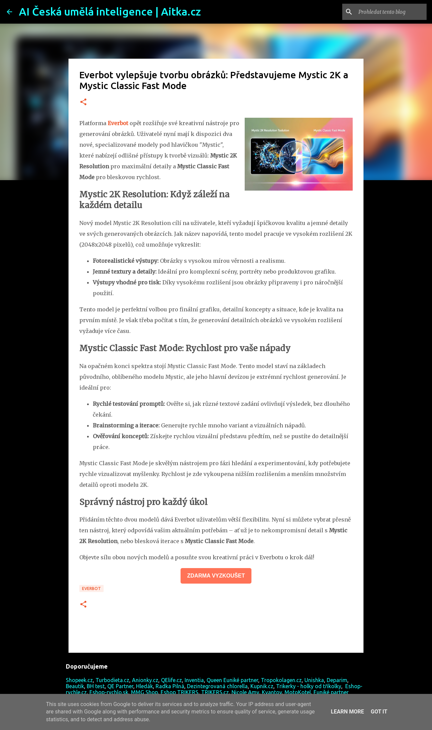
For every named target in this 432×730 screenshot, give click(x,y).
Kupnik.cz (261, 686)
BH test (96, 686)
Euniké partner (331, 692)
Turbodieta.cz (112, 680)
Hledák (144, 686)
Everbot (91, 588)
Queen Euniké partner (232, 680)
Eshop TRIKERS (179, 692)
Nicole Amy (245, 692)
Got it (379, 711)
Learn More (347, 711)
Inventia (194, 680)
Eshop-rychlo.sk (108, 692)
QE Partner (120, 686)
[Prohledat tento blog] (391, 12)
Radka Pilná (170, 686)
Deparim (337, 680)
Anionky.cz (145, 680)
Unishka (314, 680)
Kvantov (272, 692)
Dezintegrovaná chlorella (217, 686)
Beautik (75, 686)
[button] (83, 102)
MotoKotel (298, 692)
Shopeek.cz (79, 680)
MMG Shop (144, 692)
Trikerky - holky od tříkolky (308, 686)
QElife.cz (171, 680)
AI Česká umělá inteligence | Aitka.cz (110, 11)
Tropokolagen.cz (281, 680)
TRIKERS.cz (215, 692)
